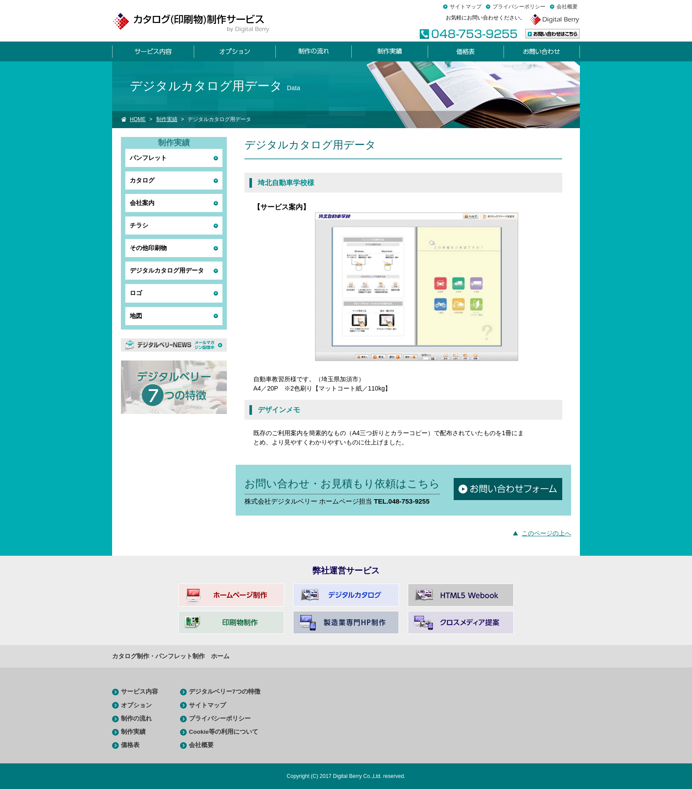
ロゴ (136, 292)
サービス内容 (139, 691)
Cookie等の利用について (223, 731)
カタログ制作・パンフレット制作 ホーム (170, 656)
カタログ (142, 180)
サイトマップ (465, 7)
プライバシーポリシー (519, 7)
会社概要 (567, 7)
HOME (138, 119)
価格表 (130, 745)
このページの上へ (546, 533)
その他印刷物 (148, 247)
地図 (136, 315)
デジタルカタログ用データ (167, 270)
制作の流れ (136, 718)
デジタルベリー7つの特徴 (224, 691)
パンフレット (148, 157)
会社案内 (142, 202)
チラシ (139, 225)
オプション (136, 705)
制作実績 (166, 119)
